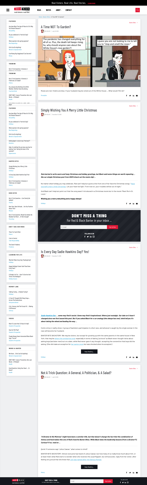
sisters (11, 234)
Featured (12, 21)
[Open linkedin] (90, 236)
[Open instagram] (93, 236)
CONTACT (69, 10)
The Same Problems (14, 245)
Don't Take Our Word (16, 227)
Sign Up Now (112, 227)
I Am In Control (13, 238)
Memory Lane (14, 287)
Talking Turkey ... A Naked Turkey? (18, 292)
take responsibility (14, 240)
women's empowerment (15, 49)
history (43, 472)
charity (11, 202)
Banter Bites (46, 17)
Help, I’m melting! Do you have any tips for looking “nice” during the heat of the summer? (20, 149)
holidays (43, 203)
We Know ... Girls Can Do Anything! (18, 353)
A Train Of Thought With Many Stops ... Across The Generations (19, 299)
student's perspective (14, 326)
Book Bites (13, 193)
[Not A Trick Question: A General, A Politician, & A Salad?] (89, 407)
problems (11, 247)
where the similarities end (65, 338)
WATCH (49, 10)
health (10, 364)
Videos (11, 318)
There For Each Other (15, 232)
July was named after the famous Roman (85, 459)
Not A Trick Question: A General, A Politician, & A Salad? (76, 372)
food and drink (13, 91)
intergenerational (13, 302)
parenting (11, 219)
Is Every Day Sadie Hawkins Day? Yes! (65, 251)
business (11, 143)
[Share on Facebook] (126, 95)
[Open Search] (137, 10)
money (10, 56)
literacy (11, 310)
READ (39, 10)
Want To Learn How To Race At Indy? (19, 324)
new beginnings (13, 43)
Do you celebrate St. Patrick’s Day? (18, 35)
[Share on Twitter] (130, 95)
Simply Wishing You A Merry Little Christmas (69, 110)
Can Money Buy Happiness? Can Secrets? (20, 53)
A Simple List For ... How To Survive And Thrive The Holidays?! (20, 275)
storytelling (12, 30)
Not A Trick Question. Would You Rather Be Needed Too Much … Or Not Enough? (20, 216)
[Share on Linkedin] (133, 95)
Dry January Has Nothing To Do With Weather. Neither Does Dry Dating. (19, 88)
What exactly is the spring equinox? (18, 41)
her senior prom (77, 344)
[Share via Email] (137, 95)
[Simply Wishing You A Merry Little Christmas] (89, 144)
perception (44, 95)
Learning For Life (15, 255)
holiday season (13, 279)
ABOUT (59, 10)
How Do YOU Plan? (14, 330)
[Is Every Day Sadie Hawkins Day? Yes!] (89, 286)
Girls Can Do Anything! (15, 47)
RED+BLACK (47, 31)
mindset (11, 211)
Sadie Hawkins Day (48, 315)
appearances (12, 153)
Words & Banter (15, 348)
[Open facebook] (84, 236)
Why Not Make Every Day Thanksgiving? (20, 260)
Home (40, 17)
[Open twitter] (87, 236)
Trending (12, 64)
